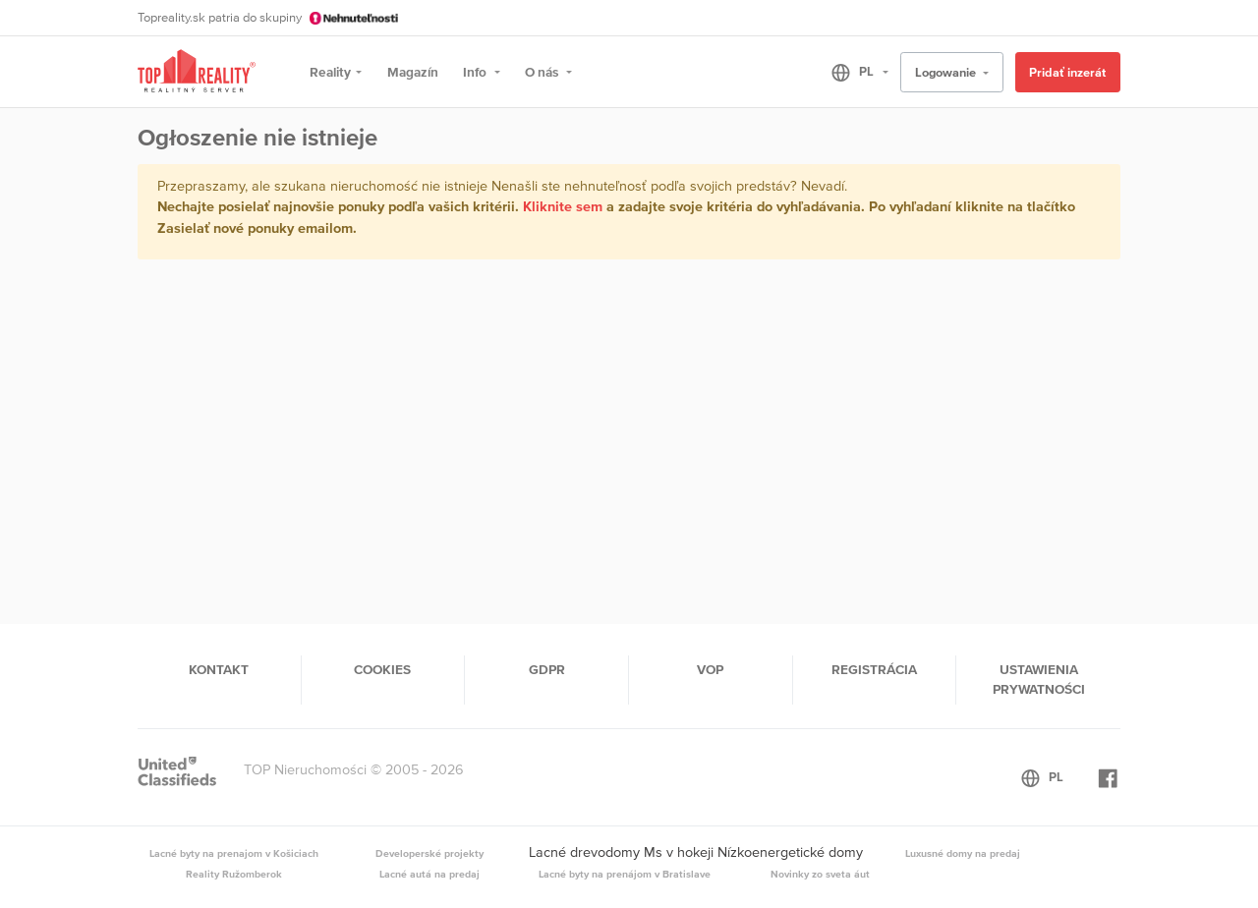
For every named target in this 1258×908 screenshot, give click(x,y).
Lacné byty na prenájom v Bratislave (625, 874)
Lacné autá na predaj (429, 874)
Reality (330, 72)
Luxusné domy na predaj (962, 853)
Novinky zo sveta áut (820, 874)
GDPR (547, 669)
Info (476, 72)
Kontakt (219, 669)
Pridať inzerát (1067, 72)
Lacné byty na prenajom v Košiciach (233, 853)
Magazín (412, 72)
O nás (543, 72)
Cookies (382, 669)
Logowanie (947, 72)
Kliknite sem (562, 206)
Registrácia (874, 669)
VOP (710, 669)
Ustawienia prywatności (1039, 679)
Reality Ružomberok (234, 874)
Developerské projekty (429, 853)
